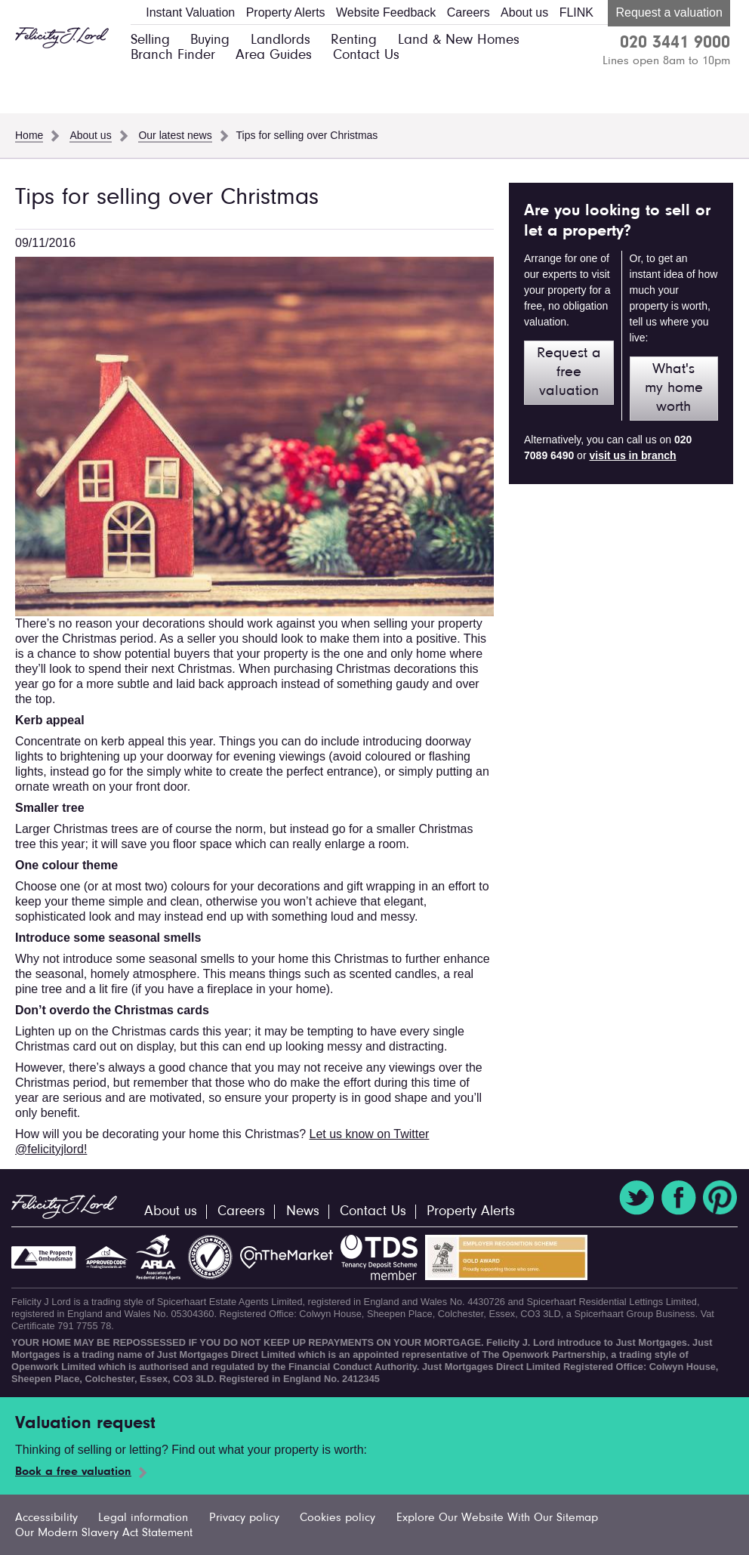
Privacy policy (244, 1518)
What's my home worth (674, 388)
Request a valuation (668, 12)
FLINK (576, 13)
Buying (210, 40)
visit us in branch (632, 455)
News (302, 1212)
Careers (468, 13)
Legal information (143, 1518)
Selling (150, 40)
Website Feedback (386, 13)
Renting (354, 40)
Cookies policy (337, 1518)
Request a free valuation (569, 372)
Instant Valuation (190, 13)
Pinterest (720, 1197)
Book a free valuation (73, 1472)
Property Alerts (285, 13)
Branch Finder (173, 55)
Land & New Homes (458, 40)
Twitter (636, 1197)
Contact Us (366, 55)
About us (524, 13)
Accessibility (46, 1518)
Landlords (280, 40)
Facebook (678, 1197)
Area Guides (274, 55)
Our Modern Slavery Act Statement (104, 1533)
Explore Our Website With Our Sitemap (497, 1518)
